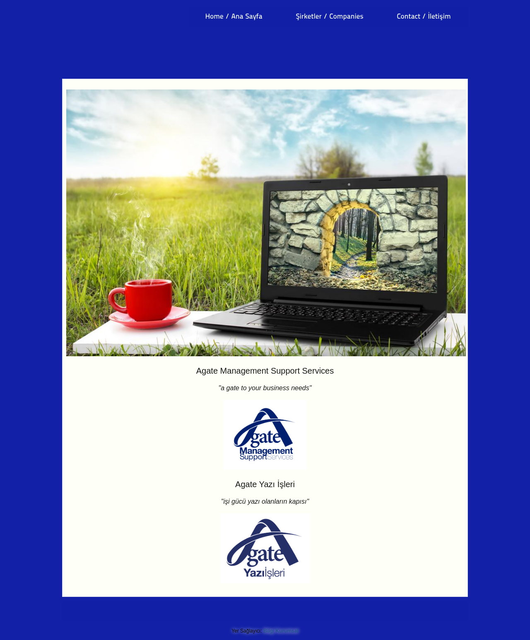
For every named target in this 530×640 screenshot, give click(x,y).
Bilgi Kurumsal (281, 631)
